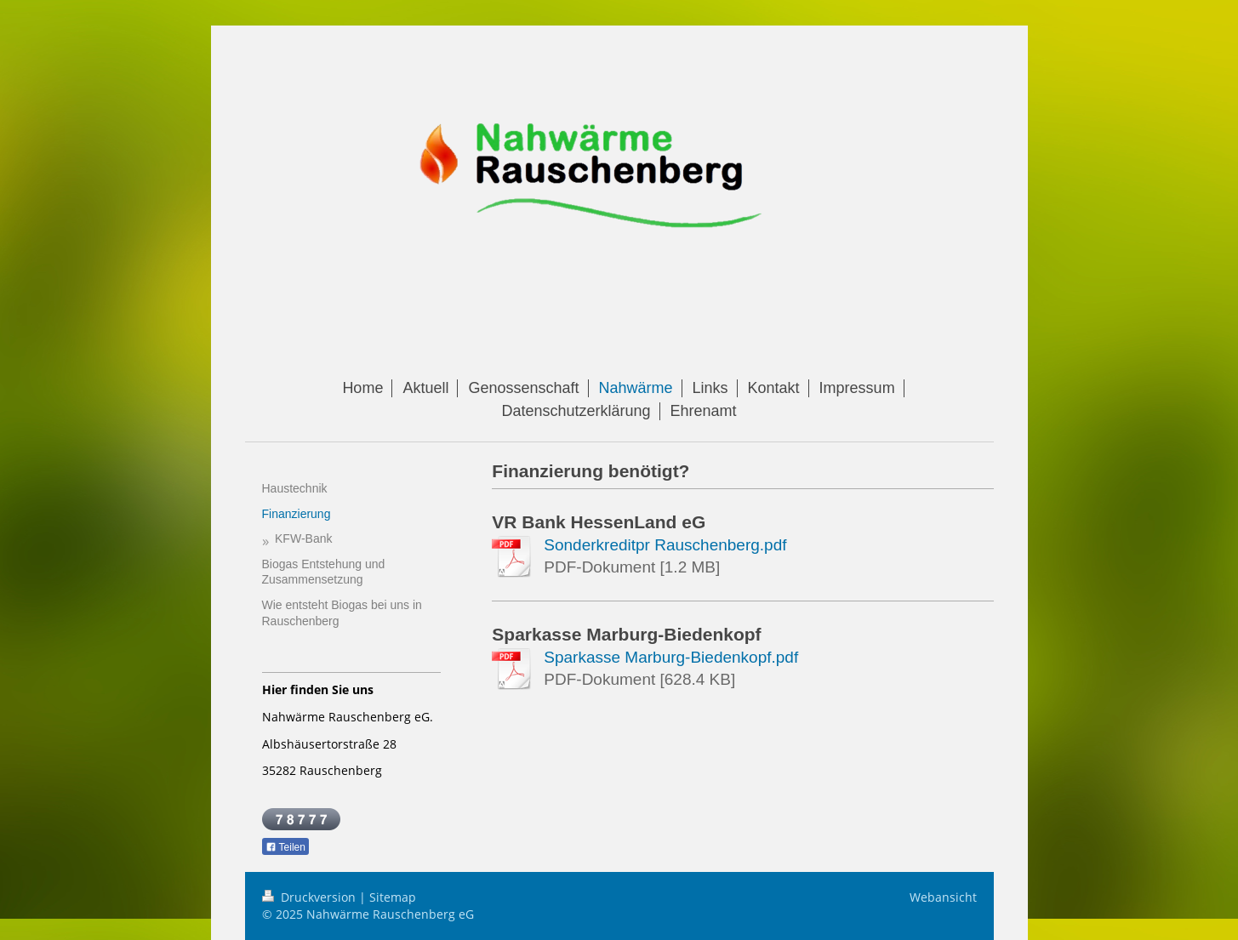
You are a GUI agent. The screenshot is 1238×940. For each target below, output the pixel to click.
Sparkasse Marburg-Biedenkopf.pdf (671, 657)
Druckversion (310, 897)
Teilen (285, 847)
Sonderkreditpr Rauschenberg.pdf (665, 545)
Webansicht (943, 897)
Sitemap (392, 897)
